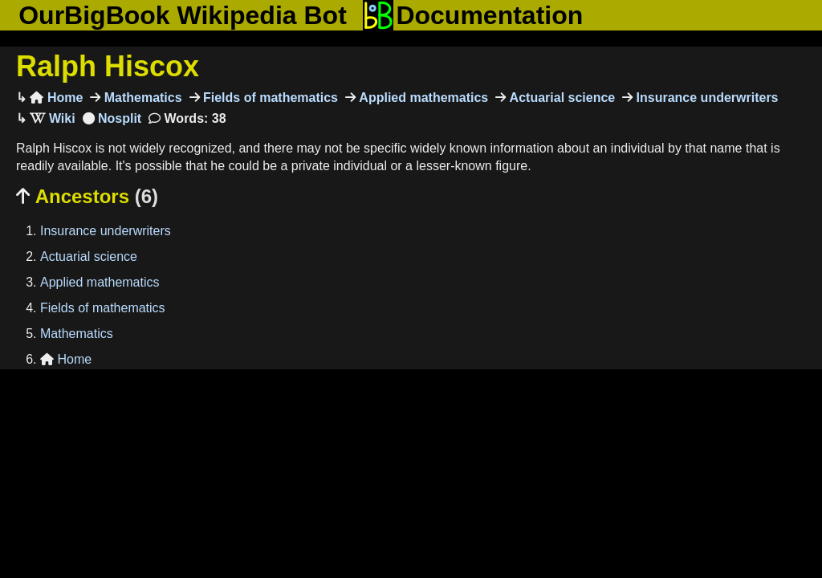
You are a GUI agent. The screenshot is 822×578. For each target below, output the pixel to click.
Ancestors (87, 196)
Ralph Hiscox (107, 66)
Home (56, 97)
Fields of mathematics (269, 97)
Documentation (473, 15)
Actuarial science (560, 97)
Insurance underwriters (705, 97)
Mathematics (140, 97)
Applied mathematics (422, 97)
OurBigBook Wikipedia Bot (182, 15)
